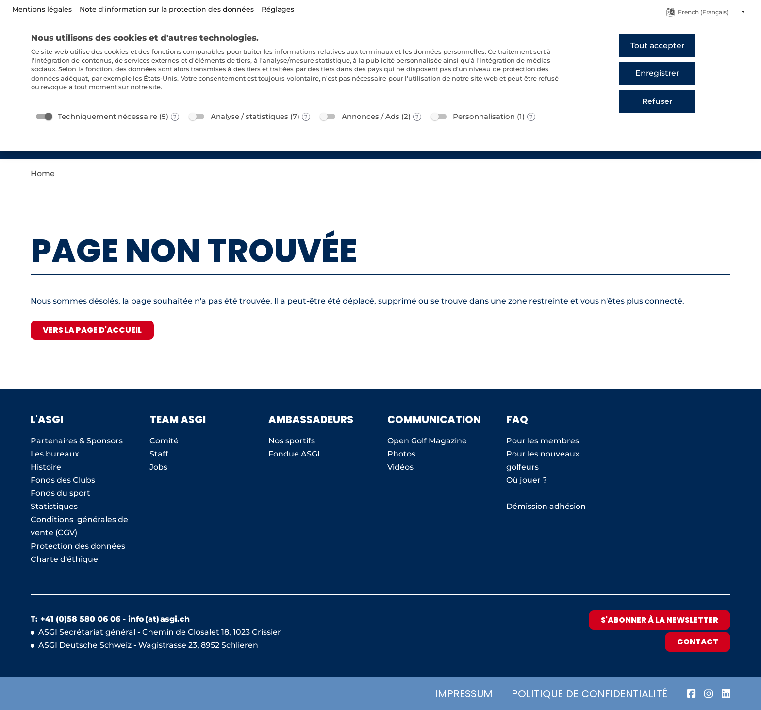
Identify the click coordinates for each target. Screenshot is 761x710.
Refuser (657, 101)
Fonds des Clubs (63, 480)
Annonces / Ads (370, 116)
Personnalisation (484, 116)
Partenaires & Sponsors (77, 440)
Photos (401, 453)
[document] (300, 69)
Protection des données (78, 546)
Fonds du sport (60, 493)
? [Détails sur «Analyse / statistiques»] (306, 116)
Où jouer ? (526, 480)
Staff (158, 453)
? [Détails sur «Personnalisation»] (531, 116)
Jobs (158, 467)
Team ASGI (177, 419)
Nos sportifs (291, 440)
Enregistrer (657, 73)
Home (43, 173)
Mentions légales (42, 9)
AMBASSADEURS (310, 419)
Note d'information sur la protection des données (167, 9)
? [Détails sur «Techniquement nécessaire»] (175, 116)
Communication (434, 419)
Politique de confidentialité (589, 694)
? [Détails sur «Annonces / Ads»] (417, 116)
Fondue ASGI (294, 453)
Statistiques (54, 506)
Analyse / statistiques (249, 116)
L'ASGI (47, 419)
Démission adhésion (546, 506)
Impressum (464, 694)
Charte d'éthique (64, 559)
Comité (164, 440)
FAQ (517, 419)
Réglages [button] (278, 9)
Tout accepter (657, 45)
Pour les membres (542, 440)
